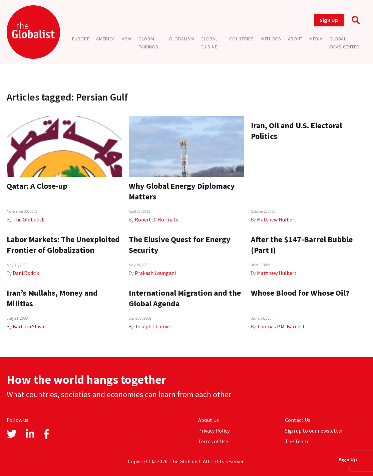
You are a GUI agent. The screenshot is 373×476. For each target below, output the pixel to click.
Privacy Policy (214, 430)
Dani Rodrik (26, 273)
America (105, 39)
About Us (208, 420)
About (295, 39)
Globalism (181, 39)
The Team (296, 441)
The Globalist (28, 219)
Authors (271, 39)
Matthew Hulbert (277, 219)
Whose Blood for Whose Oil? (300, 293)
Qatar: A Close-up (37, 186)
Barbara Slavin (29, 326)
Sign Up (329, 20)
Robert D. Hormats (156, 219)
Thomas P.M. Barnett (281, 326)
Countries (241, 39)
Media (316, 39)
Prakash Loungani (155, 273)
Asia (127, 39)
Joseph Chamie (152, 326)
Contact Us (297, 420)
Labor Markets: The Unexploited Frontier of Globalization (63, 244)
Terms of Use (213, 441)
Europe (80, 39)
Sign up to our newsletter (314, 430)
